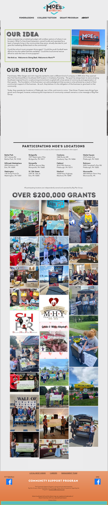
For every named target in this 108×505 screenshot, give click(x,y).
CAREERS (53, 473)
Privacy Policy (52, 500)
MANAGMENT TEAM (69, 473)
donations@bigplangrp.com (56, 489)
